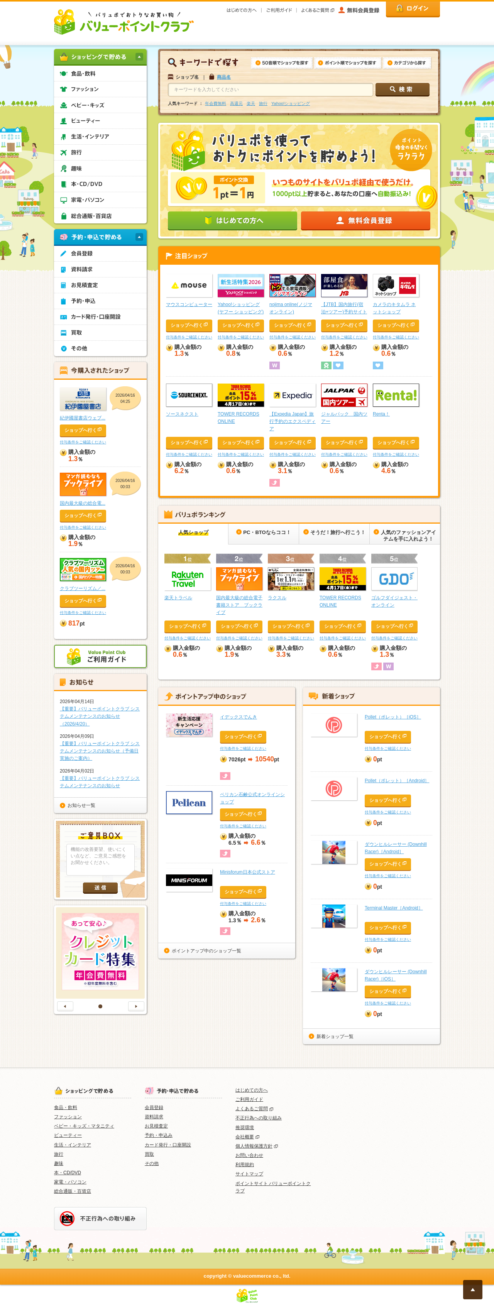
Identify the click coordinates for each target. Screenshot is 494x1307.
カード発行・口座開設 (168, 1145)
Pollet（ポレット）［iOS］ (393, 717)
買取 (149, 1154)
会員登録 (154, 1107)
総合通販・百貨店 (72, 1191)
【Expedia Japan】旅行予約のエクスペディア (292, 421)
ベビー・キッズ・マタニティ (84, 1126)
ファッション (68, 1116)
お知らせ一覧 (81, 805)
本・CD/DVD (67, 1172)
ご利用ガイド (249, 1099)
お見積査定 (156, 1126)
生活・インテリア (72, 1145)
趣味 (58, 1163)
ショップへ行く (187, 325)
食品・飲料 (65, 1107)
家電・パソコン (70, 1182)
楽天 (251, 103)
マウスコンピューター (189, 304)
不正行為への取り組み (258, 1118)
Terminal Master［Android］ (394, 908)
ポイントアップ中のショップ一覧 (206, 951)
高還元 (236, 103)
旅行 (263, 103)
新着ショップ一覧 (335, 1036)
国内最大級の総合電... (82, 503)
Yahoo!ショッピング (290, 103)
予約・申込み (159, 1135)
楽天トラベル (178, 597)
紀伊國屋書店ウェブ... (82, 418)
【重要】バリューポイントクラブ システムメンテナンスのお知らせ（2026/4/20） (100, 716)
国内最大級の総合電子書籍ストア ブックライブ (239, 605)
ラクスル (277, 597)
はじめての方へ (251, 1090)
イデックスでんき (238, 717)
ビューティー (68, 1135)
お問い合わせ (249, 1155)
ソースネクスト (182, 414)
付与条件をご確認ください (189, 337)
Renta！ (381, 414)
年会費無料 (215, 103)
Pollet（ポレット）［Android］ (397, 780)
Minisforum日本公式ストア (247, 872)
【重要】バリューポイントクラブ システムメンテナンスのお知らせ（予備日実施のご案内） (100, 751)
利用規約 (244, 1164)
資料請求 (154, 1116)
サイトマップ (249, 1174)
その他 (152, 1163)
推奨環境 (244, 1127)
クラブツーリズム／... (82, 588)
